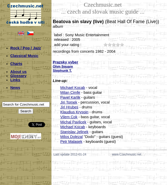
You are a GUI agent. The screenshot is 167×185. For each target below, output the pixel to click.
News (15, 88)
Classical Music (24, 56)
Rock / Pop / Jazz (25, 48)
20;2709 (110, 45)
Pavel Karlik (70, 97)
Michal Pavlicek (73, 122)
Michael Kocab (72, 88)
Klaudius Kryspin (74, 112)
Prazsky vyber (65, 62)
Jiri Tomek (68, 102)
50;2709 (122, 45)
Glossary (18, 76)
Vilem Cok (68, 117)
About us (18, 72)
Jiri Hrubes (69, 107)
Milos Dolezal (71, 137)
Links (15, 80)
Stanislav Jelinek (74, 132)
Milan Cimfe (70, 92)
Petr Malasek (71, 142)
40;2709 (118, 45)
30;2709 (114, 45)
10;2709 (105, 45)
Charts (16, 64)
